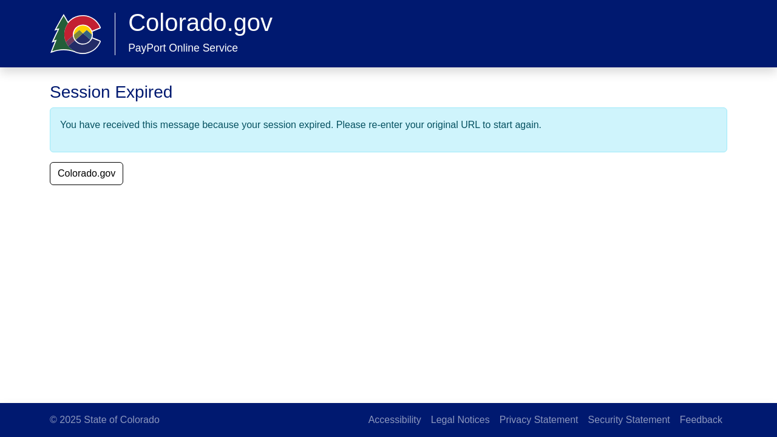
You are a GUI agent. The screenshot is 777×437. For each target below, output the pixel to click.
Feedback (701, 420)
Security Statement (629, 420)
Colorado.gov (86, 173)
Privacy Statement (539, 420)
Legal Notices (460, 420)
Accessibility (394, 420)
